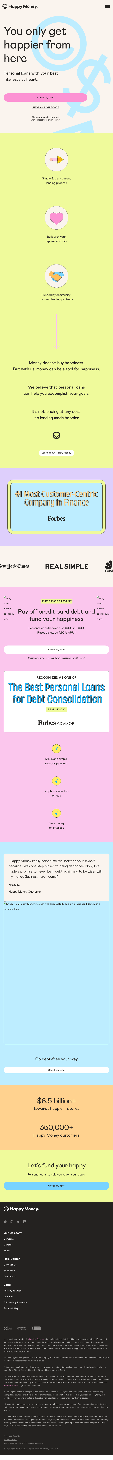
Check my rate (45, 97)
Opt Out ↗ (9, 1276)
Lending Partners (36, 1339)
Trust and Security (12, 1436)
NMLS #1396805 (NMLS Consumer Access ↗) (24, 1443)
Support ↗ (9, 1270)
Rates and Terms (11, 1385)
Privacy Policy (10, 1439)
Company (9, 1239)
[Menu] (107, 6)
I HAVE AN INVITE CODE (45, 107)
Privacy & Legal (13, 1291)
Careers (8, 1245)
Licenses (9, 1296)
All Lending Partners (15, 1302)
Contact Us (10, 1265)
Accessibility (11, 1308)
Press (7, 1250)
